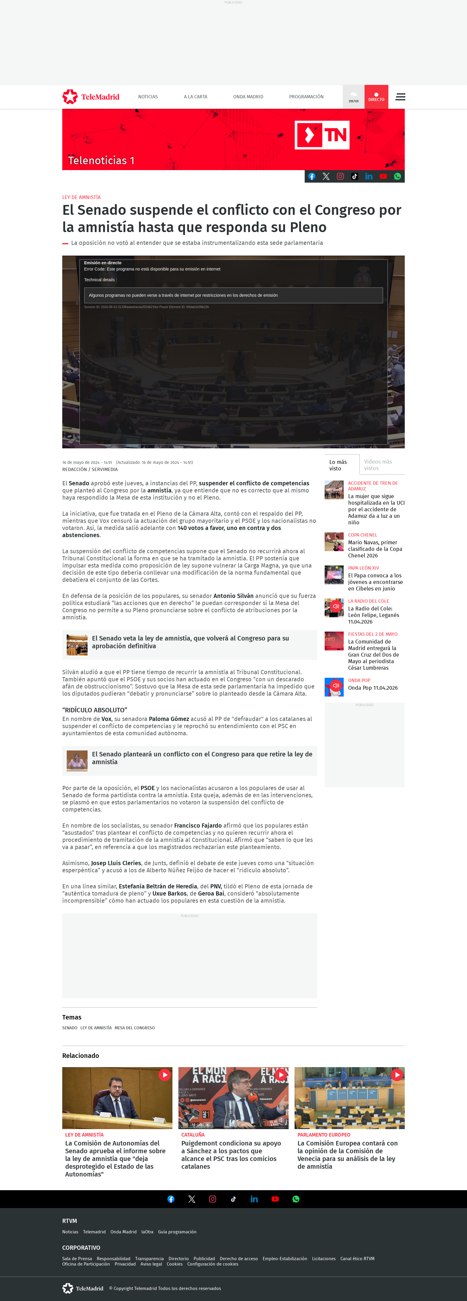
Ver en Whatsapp (296, 1199)
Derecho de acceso (239, 1259)
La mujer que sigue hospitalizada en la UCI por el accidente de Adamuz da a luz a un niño (334, 490)
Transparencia (149, 1259)
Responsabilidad (113, 1259)
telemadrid (82, 1288)
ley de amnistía (81, 197)
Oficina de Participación (86, 1264)
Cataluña (193, 1134)
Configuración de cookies (212, 1264)
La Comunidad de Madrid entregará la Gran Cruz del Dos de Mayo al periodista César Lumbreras (334, 641)
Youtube (383, 176)
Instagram (340, 176)
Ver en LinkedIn (254, 1199)
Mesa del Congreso (135, 1028)
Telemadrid (94, 1232)
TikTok (355, 176)
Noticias (148, 96)
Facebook (312, 176)
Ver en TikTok (233, 1200)
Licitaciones (324, 1259)
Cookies (175, 1264)
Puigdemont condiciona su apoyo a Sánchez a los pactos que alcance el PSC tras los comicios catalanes (233, 1098)
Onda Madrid (248, 96)
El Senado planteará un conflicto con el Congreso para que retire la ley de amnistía (77, 760)
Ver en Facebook (171, 1200)
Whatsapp (397, 176)
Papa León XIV (363, 568)
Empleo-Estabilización (285, 1259)
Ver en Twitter (192, 1200)
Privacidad (125, 1264)
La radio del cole (368, 601)
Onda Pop (359, 680)
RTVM (69, 1221)
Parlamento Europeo (324, 1134)
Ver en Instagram (213, 1199)
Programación (306, 96)
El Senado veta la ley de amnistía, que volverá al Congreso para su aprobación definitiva (77, 645)
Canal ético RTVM (357, 1259)
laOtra (147, 1232)
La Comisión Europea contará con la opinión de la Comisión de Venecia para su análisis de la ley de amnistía (350, 1098)
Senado (69, 1028)
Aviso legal (151, 1264)
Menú (400, 97)
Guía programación (177, 1232)
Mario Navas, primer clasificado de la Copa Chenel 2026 (334, 541)
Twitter (326, 176)
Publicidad (204, 1259)
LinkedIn (369, 176)
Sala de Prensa (77, 1259)
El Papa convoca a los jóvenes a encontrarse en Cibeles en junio (334, 574)
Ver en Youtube (275, 1199)
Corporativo (81, 1248)
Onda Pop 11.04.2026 (334, 687)
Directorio (179, 1259)
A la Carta (195, 96)
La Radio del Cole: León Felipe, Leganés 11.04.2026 (334, 608)
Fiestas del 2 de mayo (373, 634)
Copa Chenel (362, 535)
